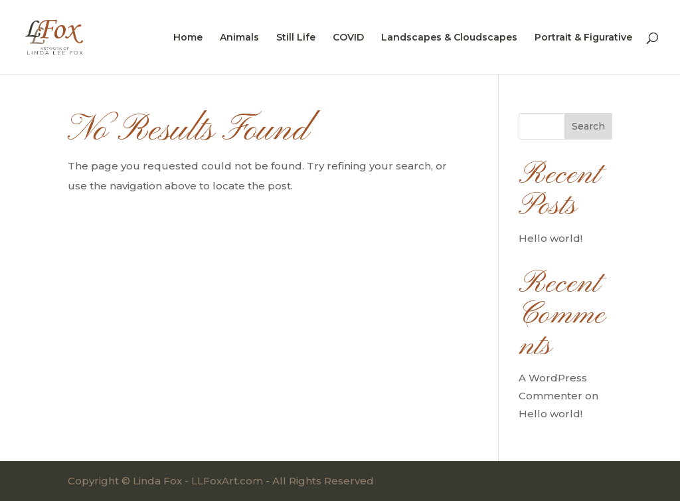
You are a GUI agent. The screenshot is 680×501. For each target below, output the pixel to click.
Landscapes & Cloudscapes (449, 38)
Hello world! (550, 238)
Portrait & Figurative (583, 38)
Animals (239, 38)
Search (588, 126)
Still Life (295, 38)
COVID (348, 38)
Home (188, 38)
